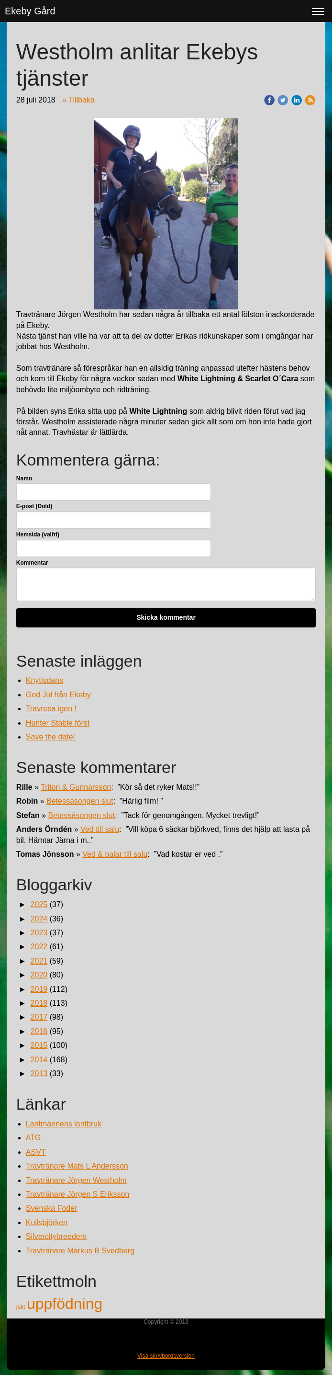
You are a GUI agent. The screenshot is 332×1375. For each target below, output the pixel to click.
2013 (39, 1073)
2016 (39, 1031)
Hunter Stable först (57, 723)
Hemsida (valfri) (37, 534)
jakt (21, 1307)
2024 (39, 919)
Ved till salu (99, 829)
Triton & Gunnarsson (76, 787)
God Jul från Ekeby (58, 695)
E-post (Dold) (34, 506)
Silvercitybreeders (56, 1236)
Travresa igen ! (51, 709)
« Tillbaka (78, 100)
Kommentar (32, 562)
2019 (39, 989)
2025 (39, 904)
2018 (39, 1003)
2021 (39, 961)
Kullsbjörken (46, 1222)
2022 (39, 947)
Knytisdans (44, 680)
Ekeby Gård (30, 11)
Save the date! (50, 737)
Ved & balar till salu (114, 854)
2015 (39, 1045)
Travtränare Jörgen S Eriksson (77, 1194)
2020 (39, 975)
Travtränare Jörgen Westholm (76, 1180)
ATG (33, 1138)
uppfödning (64, 1303)
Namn (24, 478)
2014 (39, 1060)
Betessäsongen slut (79, 801)
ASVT (36, 1152)
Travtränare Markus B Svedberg (80, 1251)
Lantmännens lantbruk (63, 1124)
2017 (39, 1017)
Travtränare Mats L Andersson (77, 1166)
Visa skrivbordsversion (166, 1355)
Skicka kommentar (166, 617)
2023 (39, 933)
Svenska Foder (51, 1208)
